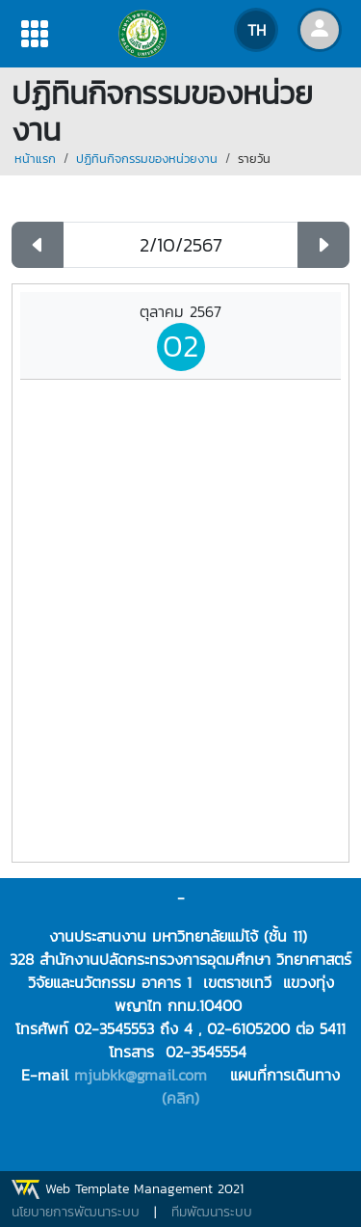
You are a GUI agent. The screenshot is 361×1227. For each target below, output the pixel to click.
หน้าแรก (35, 158)
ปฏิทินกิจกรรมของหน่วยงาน (147, 158)
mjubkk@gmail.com (140, 1074)
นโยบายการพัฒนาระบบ (76, 1212)
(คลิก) (180, 1097)
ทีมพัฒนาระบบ (211, 1212)
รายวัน (254, 158)
